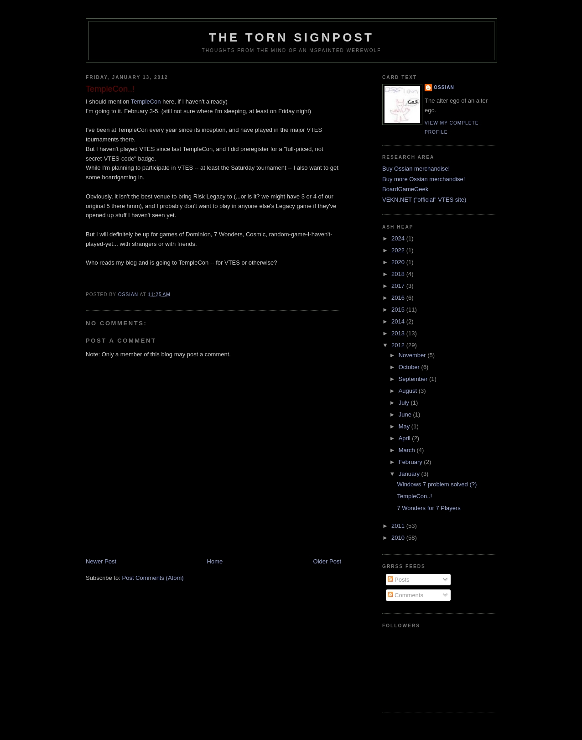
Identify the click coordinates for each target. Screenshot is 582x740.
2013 (398, 333)
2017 (398, 285)
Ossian (444, 87)
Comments (405, 595)
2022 (398, 250)
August (409, 390)
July (405, 402)
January (410, 473)
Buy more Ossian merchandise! (423, 179)
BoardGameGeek (405, 189)
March (408, 450)
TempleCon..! (414, 496)
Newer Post (101, 561)
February (411, 462)
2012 (398, 345)
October (410, 367)
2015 (398, 309)
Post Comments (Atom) (153, 577)
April (405, 438)
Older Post (327, 561)
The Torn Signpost (291, 37)
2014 (398, 321)
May (405, 426)
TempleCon (146, 101)
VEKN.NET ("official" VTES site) (424, 199)
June (406, 414)
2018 (398, 274)
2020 (398, 262)
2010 (398, 537)
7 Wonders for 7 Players (428, 508)
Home (215, 561)
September (414, 378)
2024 (398, 238)
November (413, 355)
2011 (398, 525)
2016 (398, 297)
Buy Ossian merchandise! (416, 168)
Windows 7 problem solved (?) (437, 484)
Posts (399, 579)
